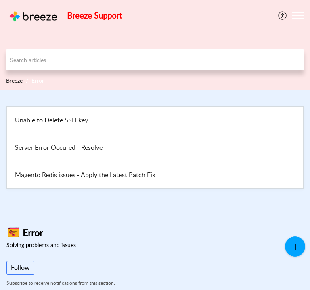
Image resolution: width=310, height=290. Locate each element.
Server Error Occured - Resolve (59, 147)
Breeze (14, 80)
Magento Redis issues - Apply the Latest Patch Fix (85, 174)
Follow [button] (20, 267)
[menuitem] (283, 15)
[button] (298, 15)
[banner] (155, 45)
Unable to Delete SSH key (51, 120)
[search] (155, 59)
